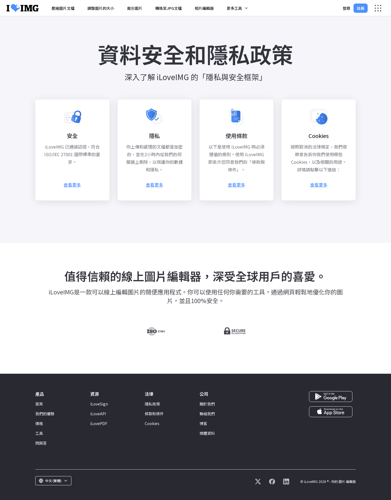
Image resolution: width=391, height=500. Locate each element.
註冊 (360, 8)
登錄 (346, 8)
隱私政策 (152, 404)
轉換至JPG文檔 (168, 8)
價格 (39, 423)
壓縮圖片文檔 (63, 8)
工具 (39, 433)
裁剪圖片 (134, 8)
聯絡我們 (207, 413)
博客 (203, 423)
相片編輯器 (204, 8)
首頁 (39, 404)
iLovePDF (98, 423)
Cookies (152, 423)
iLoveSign (99, 404)
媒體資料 (207, 433)
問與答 (41, 443)
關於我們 (207, 404)
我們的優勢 (44, 413)
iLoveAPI (98, 413)
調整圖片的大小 (100, 8)
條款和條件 (154, 413)
